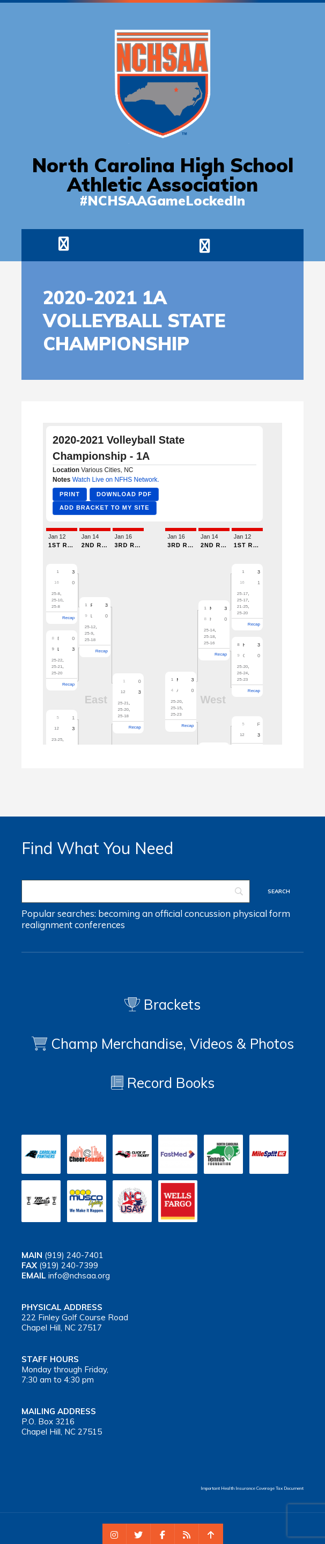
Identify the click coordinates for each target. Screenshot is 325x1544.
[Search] (135, 891)
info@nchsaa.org (79, 1275)
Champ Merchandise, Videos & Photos (172, 1044)
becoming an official (140, 913)
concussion (207, 913)
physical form (261, 913)
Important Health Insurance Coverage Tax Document (252, 1488)
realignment (46, 924)
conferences (100, 924)
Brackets (162, 1004)
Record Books (163, 1083)
